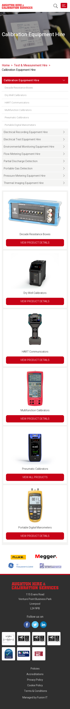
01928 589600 (49, 5)
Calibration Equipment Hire (21, 80)
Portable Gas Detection (18, 168)
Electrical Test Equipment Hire (22, 139)
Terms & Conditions (35, 691)
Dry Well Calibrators (16, 95)
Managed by (35, 697)
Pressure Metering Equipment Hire (24, 176)
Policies (35, 669)
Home (6, 65)
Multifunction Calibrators (18, 110)
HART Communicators (17, 102)
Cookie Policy (35, 685)
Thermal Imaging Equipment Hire (23, 183)
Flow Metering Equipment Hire (22, 154)
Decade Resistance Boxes (19, 87)
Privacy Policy (35, 680)
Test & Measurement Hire (30, 65)
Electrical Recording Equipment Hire (26, 132)
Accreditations (35, 674)
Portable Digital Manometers (20, 125)
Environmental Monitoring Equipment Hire (29, 147)
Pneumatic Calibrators (17, 117)
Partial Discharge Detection (21, 161)
